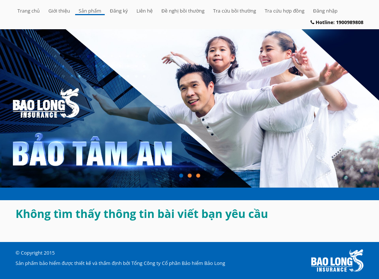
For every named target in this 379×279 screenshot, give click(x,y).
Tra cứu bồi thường (234, 10)
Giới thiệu (59, 10)
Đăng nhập (325, 10)
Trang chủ (28, 10)
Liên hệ (145, 10)
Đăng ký (119, 10)
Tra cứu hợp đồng (284, 10)
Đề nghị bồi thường (182, 10)
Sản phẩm (90, 10)
